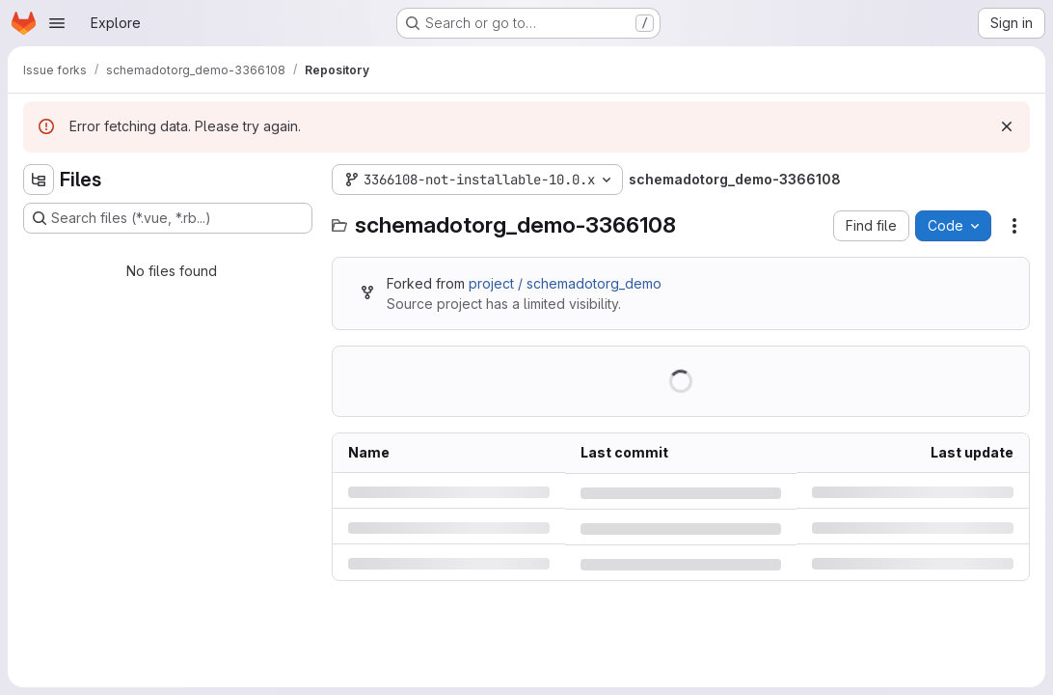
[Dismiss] (1006, 126)
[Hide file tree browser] (38, 179)
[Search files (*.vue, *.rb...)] (167, 218)
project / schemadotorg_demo (565, 283)
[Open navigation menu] (56, 23)
